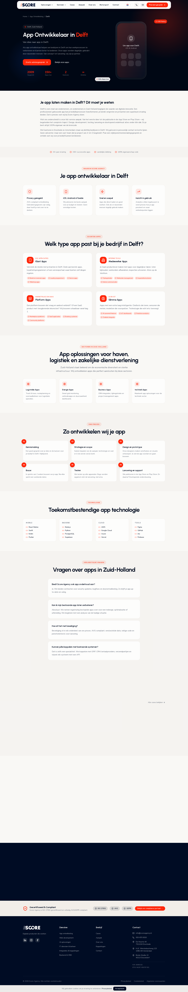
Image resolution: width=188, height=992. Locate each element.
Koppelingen (100, 946)
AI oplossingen (65, 942)
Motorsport (104, 5)
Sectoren (61, 5)
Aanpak (82, 5)
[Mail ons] (142, 5)
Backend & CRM (65, 955)
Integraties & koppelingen (69, 951)
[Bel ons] (136, 5)
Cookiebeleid (139, 981)
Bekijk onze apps (62, 62)
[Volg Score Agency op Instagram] (31, 940)
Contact (116, 5)
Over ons (92, 5)
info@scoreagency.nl (142, 933)
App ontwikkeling (66, 933)
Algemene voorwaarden (156, 981)
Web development (66, 938)
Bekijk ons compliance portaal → (150, 908)
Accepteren (119, 988)
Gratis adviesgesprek (37, 62)
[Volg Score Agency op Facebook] (37, 940)
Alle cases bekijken (156, 702)
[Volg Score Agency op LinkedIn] (25, 940)
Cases (72, 5)
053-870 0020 (139, 937)
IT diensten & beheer (67, 946)
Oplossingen (47, 5)
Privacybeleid (107, 988)
